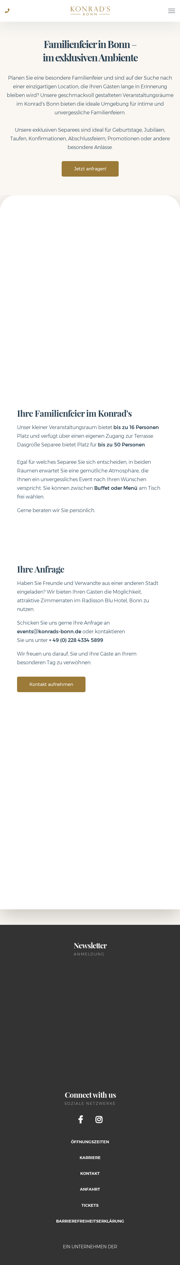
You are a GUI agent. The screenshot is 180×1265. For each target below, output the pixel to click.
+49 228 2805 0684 (9, 15)
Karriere (90, 1157)
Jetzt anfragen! (90, 169)
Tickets (90, 1205)
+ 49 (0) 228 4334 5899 (76, 640)
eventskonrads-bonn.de (49, 632)
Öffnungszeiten (90, 1142)
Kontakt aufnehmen (51, 684)
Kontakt (90, 1173)
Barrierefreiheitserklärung (90, 1221)
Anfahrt (90, 1189)
